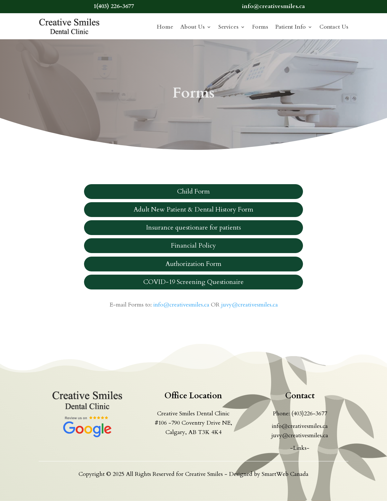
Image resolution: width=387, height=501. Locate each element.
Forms (260, 27)
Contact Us (333, 27)
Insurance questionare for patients (193, 227)
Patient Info (290, 27)
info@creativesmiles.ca (181, 305)
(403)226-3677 (309, 414)
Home (165, 27)
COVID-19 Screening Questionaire (193, 282)
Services (228, 27)
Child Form (193, 191)
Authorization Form (193, 264)
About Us (192, 27)
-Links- (299, 448)
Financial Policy (193, 245)
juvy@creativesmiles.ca (249, 305)
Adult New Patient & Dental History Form (193, 209)
